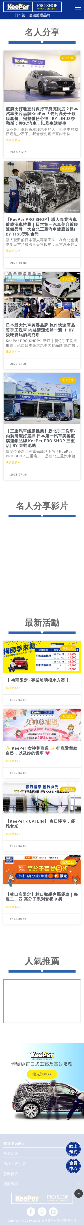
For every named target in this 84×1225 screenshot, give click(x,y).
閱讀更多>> (13, 140)
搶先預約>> (42, 1074)
